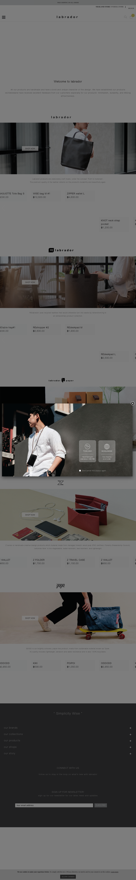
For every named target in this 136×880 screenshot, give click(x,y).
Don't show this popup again (94, 471)
